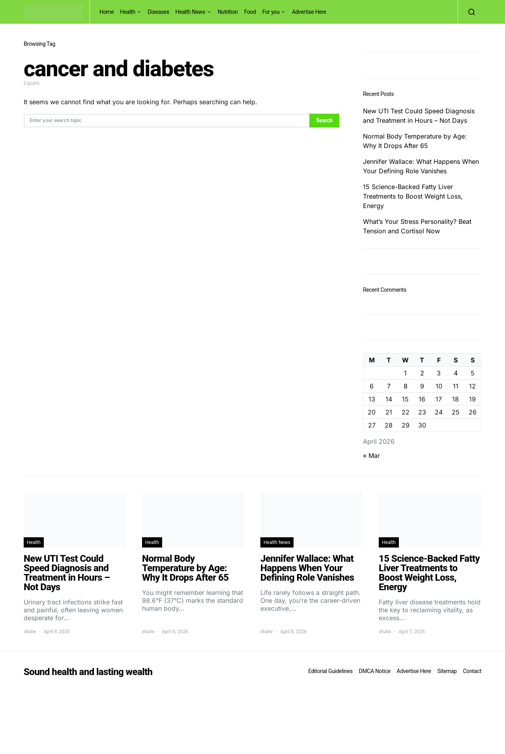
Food (250, 12)
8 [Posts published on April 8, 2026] (406, 386)
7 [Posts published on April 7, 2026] (389, 386)
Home (106, 12)
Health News (191, 12)
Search (324, 120)
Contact (472, 671)
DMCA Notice (375, 671)
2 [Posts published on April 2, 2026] (422, 373)
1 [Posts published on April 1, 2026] (405, 373)
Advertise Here (309, 12)
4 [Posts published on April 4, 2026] (456, 373)
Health (127, 12)
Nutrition (228, 12)
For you (271, 12)
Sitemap (446, 671)
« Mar (371, 456)
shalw (30, 631)
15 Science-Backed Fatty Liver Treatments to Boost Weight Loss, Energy (413, 196)
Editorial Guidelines (330, 671)
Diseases (158, 12)
